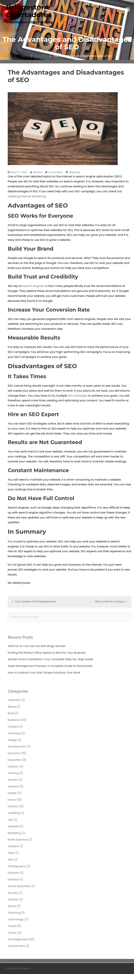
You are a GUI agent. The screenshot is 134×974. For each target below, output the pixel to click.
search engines (33, 286)
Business (14, 720)
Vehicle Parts (16, 946)
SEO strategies (77, 396)
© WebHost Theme (18, 968)
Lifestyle (13, 826)
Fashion (13, 767)
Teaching (14, 913)
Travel (12, 926)
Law (10, 820)
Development (17, 746)
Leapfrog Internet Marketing (27, 196)
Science (13, 879)
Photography (16, 866)
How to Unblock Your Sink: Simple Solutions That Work (44, 673)
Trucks (12, 933)
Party (11, 853)
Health (12, 793)
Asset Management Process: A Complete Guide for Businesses (50, 666)
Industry (13, 806)
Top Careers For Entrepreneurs (35, 601)
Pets (10, 860)
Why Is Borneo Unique (109, 601)
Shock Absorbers (19, 886)
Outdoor (13, 846)
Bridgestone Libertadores (29, 11)
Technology (16, 919)
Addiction (14, 700)
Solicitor (13, 900)
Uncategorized (18, 939)
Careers (13, 727)
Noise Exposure (18, 840)
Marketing (41, 56)
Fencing (13, 773)
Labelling (14, 813)
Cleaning (14, 733)
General (13, 786)
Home (25, 56)
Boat (11, 713)
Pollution (13, 873)
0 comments (55, 172)
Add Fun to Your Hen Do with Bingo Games (36, 646)
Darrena (37, 172)
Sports (12, 906)
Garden (13, 780)
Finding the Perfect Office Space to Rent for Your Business (47, 653)
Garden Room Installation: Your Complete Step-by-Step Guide (50, 659)
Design (12, 740)
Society (13, 893)
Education (14, 760)
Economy (14, 753)
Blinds (12, 707)
